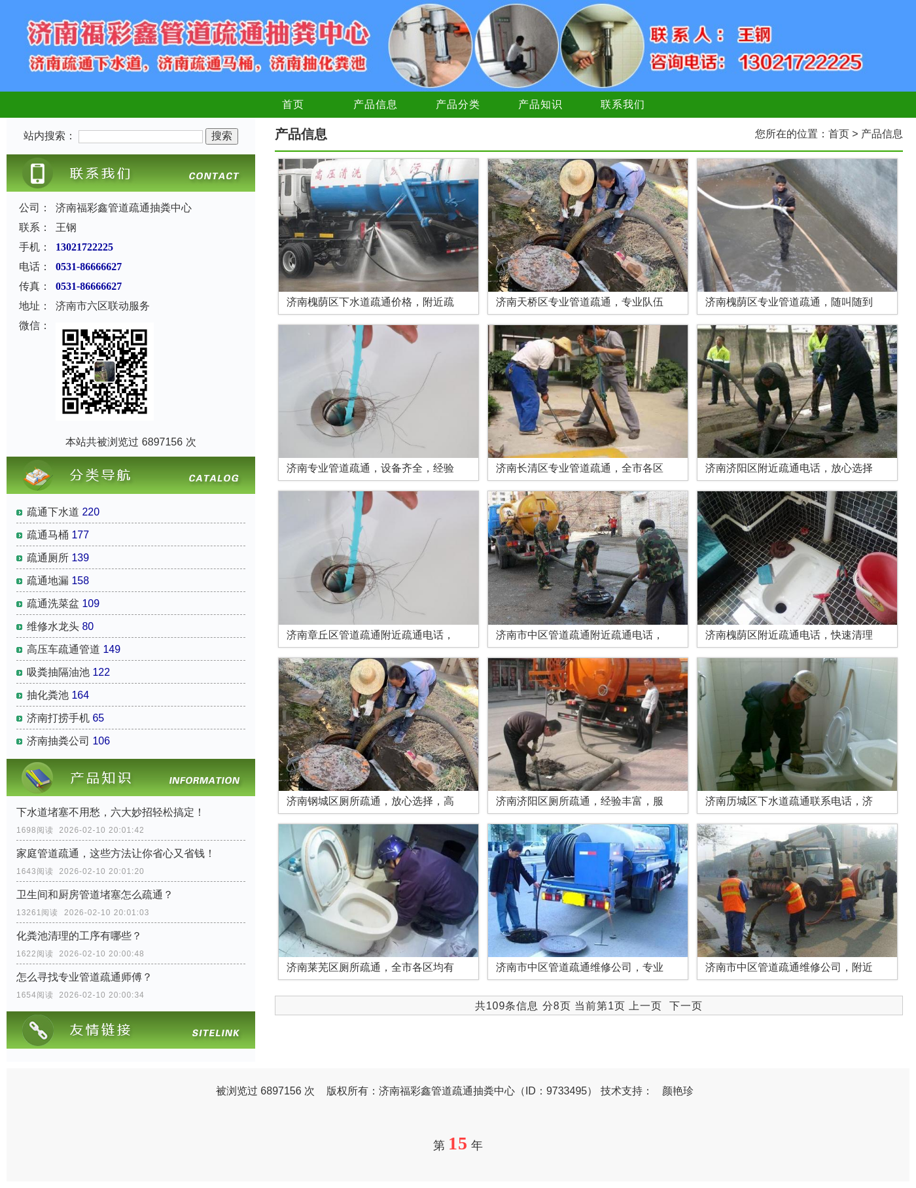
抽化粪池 (48, 695)
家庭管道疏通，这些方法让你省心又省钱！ (115, 853)
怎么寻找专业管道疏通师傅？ (84, 977)
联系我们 (623, 104)
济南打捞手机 (58, 718)
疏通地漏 (48, 580)
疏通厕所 (48, 557)
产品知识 (540, 104)
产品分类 (458, 104)
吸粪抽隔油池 (58, 672)
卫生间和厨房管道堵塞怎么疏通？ (94, 894)
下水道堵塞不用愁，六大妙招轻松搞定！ (110, 812)
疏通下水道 (53, 511)
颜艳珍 (678, 1090)
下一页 (686, 1005)
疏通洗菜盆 (53, 603)
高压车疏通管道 (63, 649)
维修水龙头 (53, 626)
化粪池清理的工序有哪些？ (79, 935)
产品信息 (375, 104)
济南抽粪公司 (58, 740)
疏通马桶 (48, 534)
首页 (293, 104)
